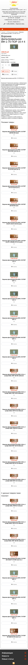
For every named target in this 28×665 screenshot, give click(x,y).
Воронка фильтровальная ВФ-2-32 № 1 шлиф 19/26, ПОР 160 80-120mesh (14, 375)
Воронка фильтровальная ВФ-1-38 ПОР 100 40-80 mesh (14, 205)
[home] (2, 29)
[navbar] (25, 29)
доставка (4, 53)
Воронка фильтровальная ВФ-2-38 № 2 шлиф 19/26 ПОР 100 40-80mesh (14, 445)
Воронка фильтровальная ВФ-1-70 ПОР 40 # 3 (14, 299)
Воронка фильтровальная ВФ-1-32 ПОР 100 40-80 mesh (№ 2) (14, 150)
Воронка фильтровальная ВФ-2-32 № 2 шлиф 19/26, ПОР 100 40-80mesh (14, 392)
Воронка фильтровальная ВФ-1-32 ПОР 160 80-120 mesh (14, 132)
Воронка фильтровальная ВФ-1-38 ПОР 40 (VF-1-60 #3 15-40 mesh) (14, 223)
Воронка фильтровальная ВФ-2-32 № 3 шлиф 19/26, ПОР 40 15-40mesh (14, 410)
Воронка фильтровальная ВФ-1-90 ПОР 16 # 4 (14, 260)
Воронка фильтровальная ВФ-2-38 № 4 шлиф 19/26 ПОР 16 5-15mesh (14, 480)
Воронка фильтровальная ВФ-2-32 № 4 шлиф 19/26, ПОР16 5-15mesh (14, 427)
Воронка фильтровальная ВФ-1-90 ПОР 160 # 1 (14, 338)
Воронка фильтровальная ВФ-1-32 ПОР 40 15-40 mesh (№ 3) (14, 168)
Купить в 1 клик (5, 60)
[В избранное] (2, 68)
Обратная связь (19, 24)
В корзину (15, 65)
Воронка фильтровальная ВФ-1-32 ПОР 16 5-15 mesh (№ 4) (14, 186)
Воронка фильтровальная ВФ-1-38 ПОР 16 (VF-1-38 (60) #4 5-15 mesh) (14, 241)
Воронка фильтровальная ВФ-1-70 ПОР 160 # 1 (14, 280)
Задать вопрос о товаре (7, 59)
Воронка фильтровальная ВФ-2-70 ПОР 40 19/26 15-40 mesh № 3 (14, 636)
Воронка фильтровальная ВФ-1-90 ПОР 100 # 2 (14, 318)
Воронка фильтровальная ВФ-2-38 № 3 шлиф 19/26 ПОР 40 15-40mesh (14, 462)
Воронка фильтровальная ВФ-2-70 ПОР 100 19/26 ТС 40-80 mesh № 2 (14, 559)
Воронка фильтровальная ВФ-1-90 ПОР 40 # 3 (14, 357)
